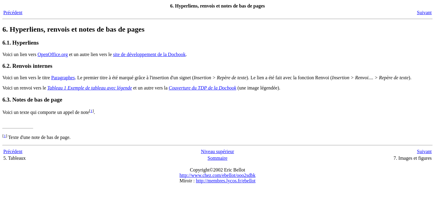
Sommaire (217, 158)
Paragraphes (63, 77)
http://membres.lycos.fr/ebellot (225, 180)
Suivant (424, 12)
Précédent (12, 12)
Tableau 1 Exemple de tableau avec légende (89, 87)
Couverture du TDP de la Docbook (203, 87)
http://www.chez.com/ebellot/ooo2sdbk (217, 175)
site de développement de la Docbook (149, 54)
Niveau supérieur (217, 151)
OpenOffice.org (52, 54)
